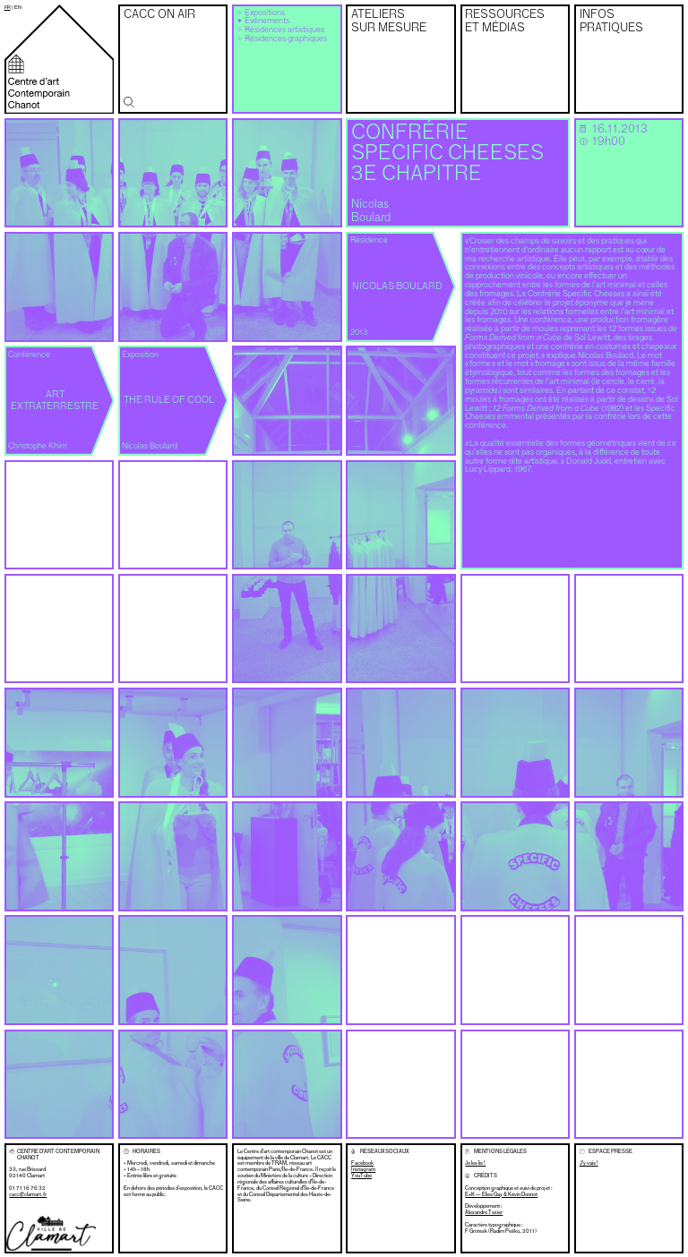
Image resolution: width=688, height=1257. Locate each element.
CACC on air (159, 15)
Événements (267, 21)
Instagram (363, 1170)
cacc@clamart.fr (28, 1194)
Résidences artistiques (284, 30)
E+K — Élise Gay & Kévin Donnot (501, 1194)
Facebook (362, 1163)
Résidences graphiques (286, 39)
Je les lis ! (475, 1163)
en (18, 7)
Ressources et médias (505, 21)
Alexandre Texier (484, 1212)
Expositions (265, 13)
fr (7, 7)
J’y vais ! (589, 1163)
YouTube (361, 1176)
